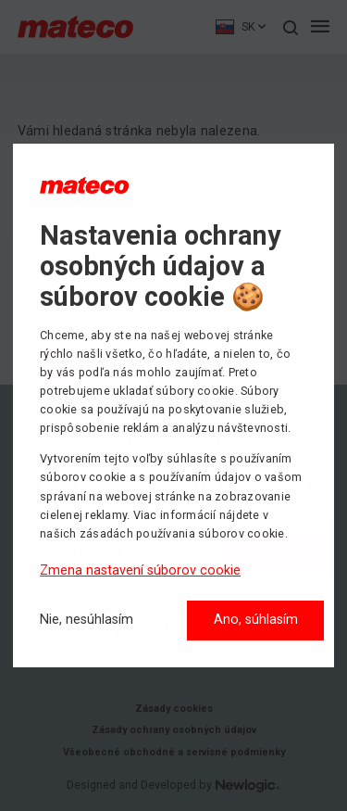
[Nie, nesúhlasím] (86, 620)
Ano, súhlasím (256, 619)
